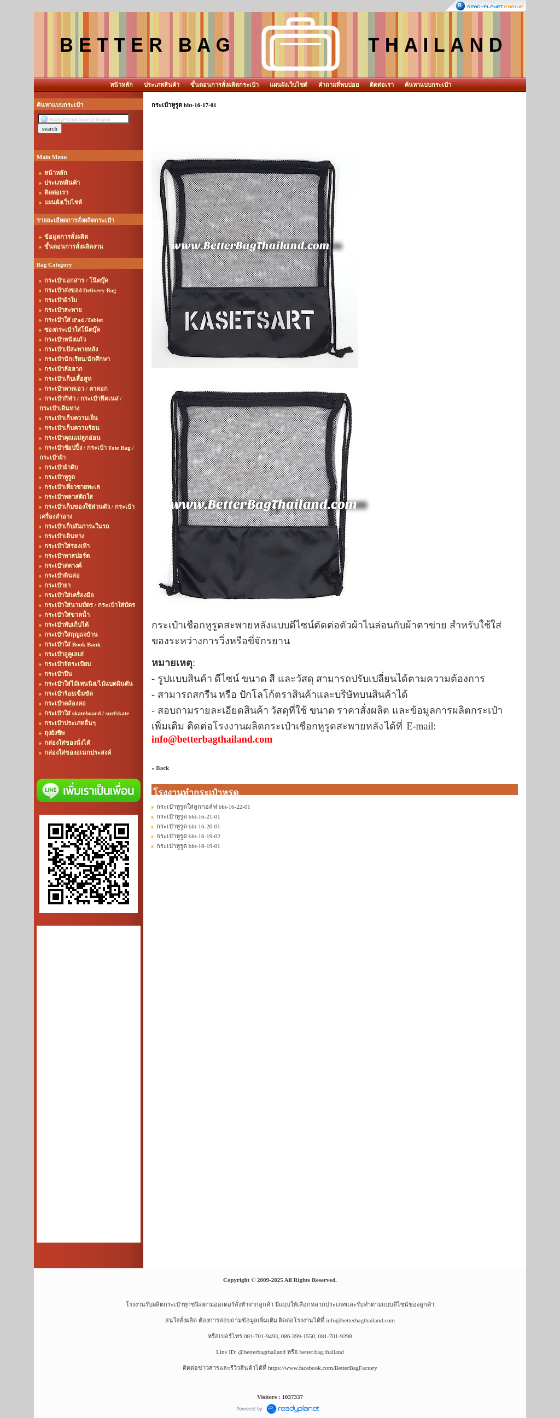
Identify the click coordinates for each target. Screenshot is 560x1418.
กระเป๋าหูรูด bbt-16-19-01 (188, 846)
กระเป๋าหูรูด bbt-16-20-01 (188, 826)
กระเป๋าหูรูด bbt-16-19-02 (188, 836)
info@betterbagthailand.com (360, 1320)
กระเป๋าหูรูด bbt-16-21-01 (188, 816)
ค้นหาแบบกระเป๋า (428, 84)
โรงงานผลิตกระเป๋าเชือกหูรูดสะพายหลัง (298, 726)
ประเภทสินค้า (161, 84)
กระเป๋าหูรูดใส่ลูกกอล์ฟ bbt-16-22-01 (203, 806)
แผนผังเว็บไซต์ (288, 84)
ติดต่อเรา (382, 84)
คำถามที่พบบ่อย (338, 84)
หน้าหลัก (121, 84)
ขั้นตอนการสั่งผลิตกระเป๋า (224, 84)
